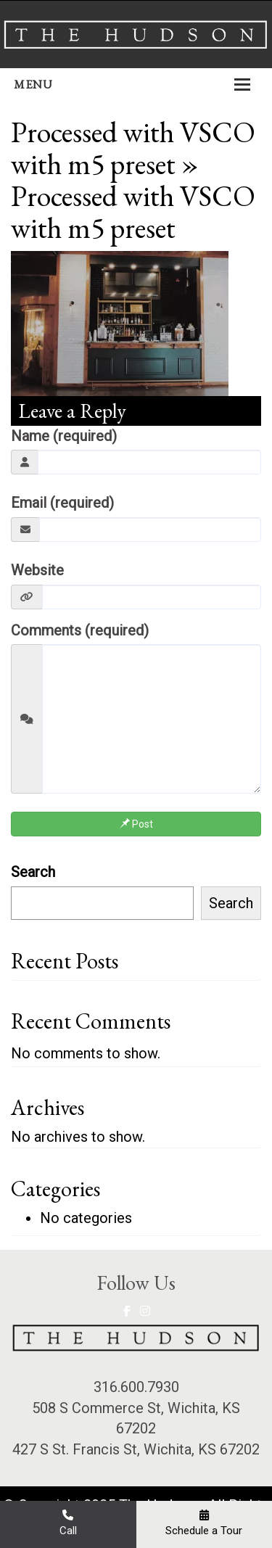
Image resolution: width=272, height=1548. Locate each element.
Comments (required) (80, 630)
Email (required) (62, 502)
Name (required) (64, 436)
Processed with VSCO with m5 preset (133, 148)
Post (136, 824)
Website (37, 570)
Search (33, 872)
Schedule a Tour (203, 1523)
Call (68, 1523)
